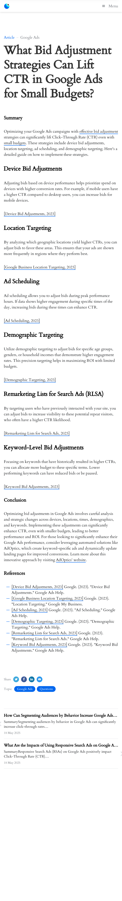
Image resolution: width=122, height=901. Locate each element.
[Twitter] (16, 679)
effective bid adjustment (98, 131)
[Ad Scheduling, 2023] (22, 320)
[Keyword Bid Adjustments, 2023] (31, 486)
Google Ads (24, 689)
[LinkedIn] (32, 679)
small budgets (15, 143)
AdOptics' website (71, 559)
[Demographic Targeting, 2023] (30, 379)
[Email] (39, 679)
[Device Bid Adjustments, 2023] (29, 213)
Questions (46, 689)
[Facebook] (24, 679)
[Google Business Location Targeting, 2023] (40, 267)
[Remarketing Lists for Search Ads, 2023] (37, 433)
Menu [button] (109, 6)
